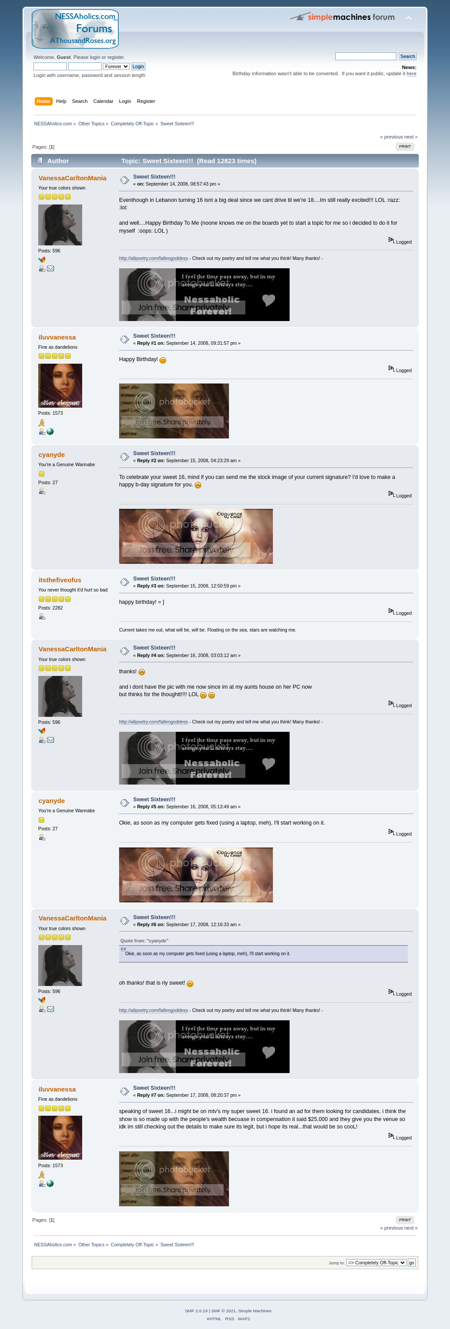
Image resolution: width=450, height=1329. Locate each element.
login (95, 57)
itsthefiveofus (60, 580)
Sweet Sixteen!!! (154, 177)
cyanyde (52, 454)
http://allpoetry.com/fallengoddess (153, 258)
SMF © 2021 (223, 1310)
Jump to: (337, 1262)
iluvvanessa (57, 337)
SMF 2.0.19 (196, 1310)
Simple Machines (255, 1310)
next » (411, 136)
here (411, 73)
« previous (391, 136)
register (115, 57)
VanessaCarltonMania (73, 178)
